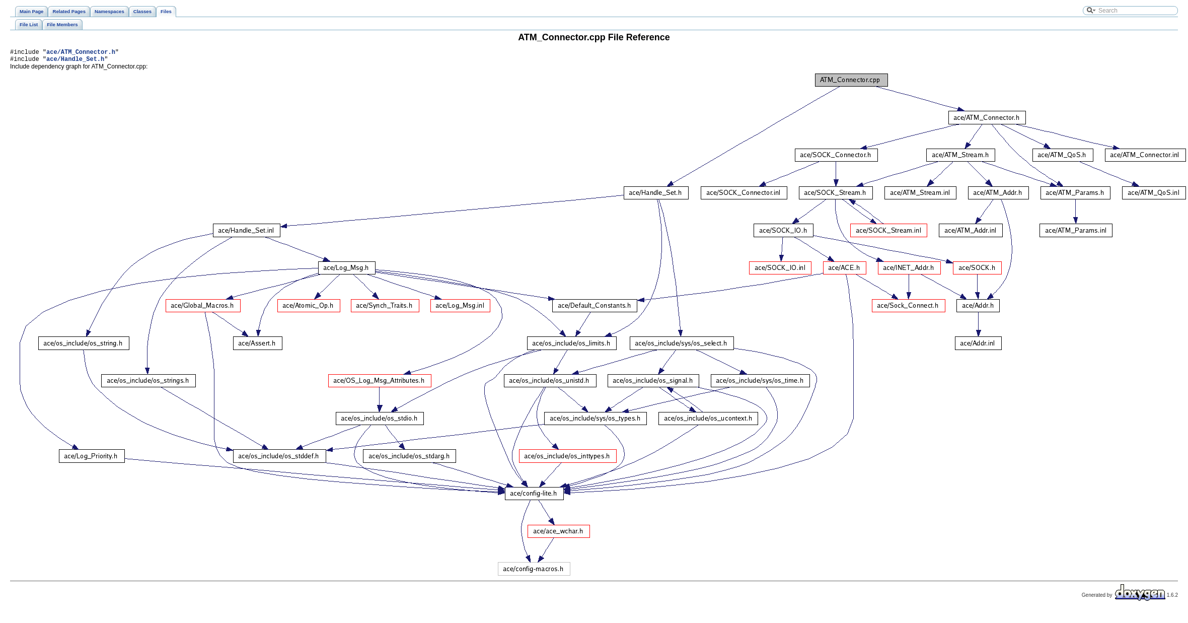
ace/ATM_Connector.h (80, 53)
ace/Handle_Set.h (75, 61)
